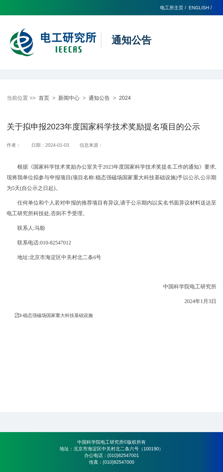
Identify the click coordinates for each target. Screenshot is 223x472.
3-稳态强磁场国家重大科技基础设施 (54, 315)
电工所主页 (171, 7)
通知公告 (99, 98)
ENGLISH (199, 7)
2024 (125, 98)
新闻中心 (69, 98)
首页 (44, 98)
